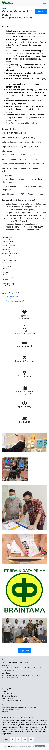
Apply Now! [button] (41, 11)
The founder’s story (12, 296)
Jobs (3, 8)
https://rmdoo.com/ (13, 677)
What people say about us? (15, 301)
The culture (10, 299)
